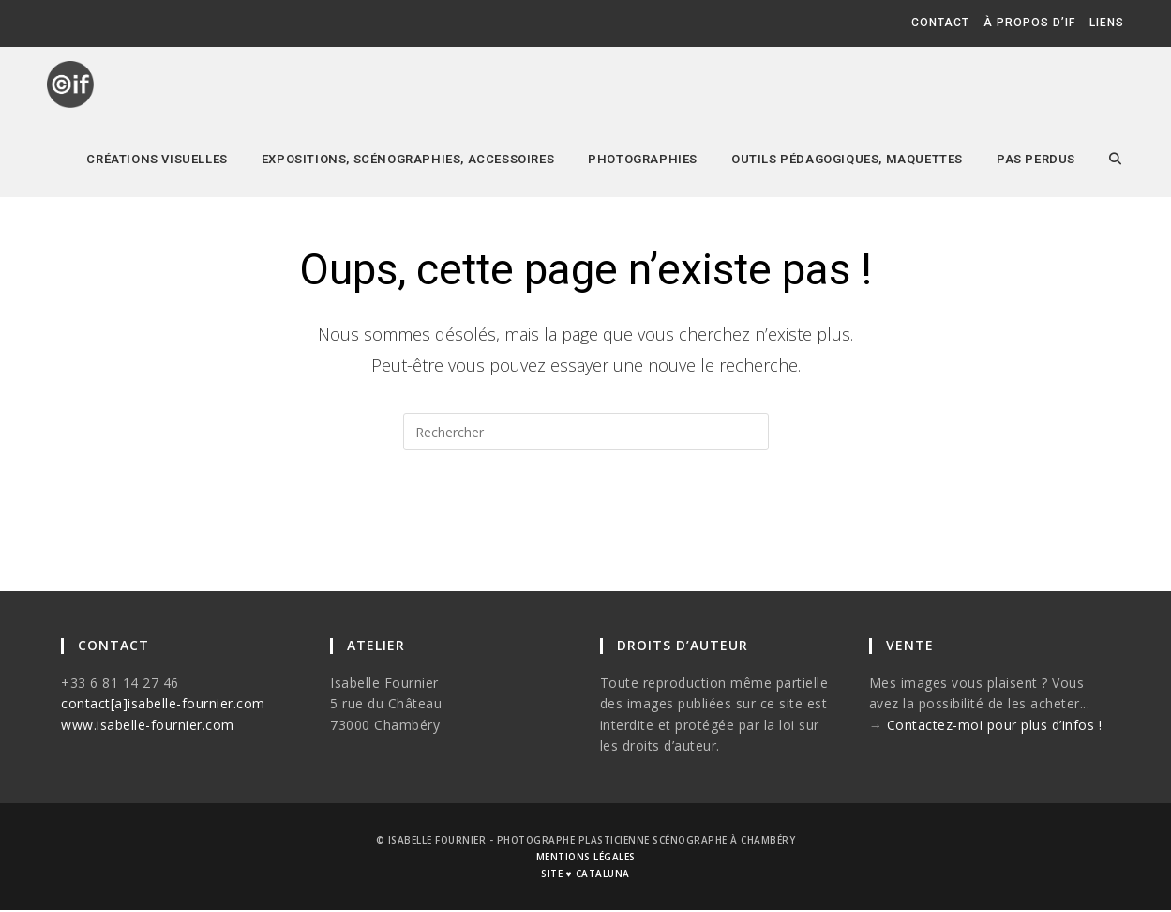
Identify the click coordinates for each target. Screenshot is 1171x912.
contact (940, 22)
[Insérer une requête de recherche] (586, 431)
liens (1106, 22)
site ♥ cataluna (585, 875)
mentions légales (586, 858)
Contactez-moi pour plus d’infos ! (995, 726)
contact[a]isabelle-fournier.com (163, 704)
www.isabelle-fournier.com (147, 726)
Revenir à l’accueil (585, 525)
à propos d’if (1029, 22)
